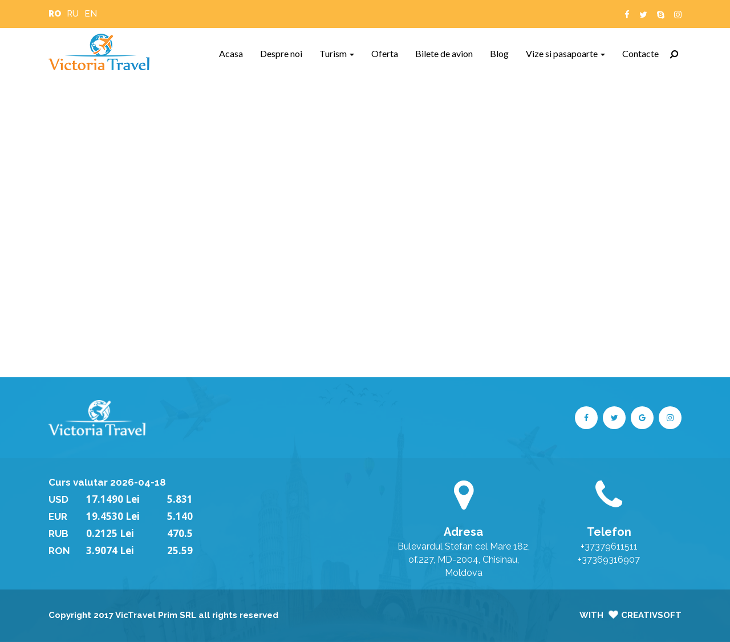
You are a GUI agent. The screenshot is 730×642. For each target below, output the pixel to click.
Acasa (235, 53)
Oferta (389, 53)
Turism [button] (336, 53)
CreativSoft (651, 615)
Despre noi (285, 53)
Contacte (644, 53)
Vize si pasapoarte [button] (565, 53)
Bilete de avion (448, 53)
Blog (503, 53)
